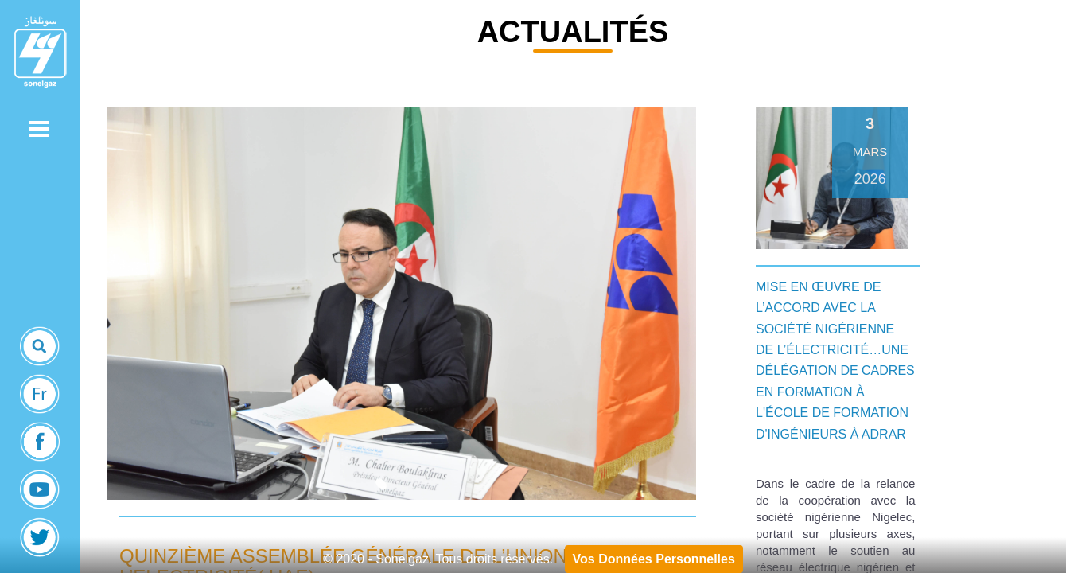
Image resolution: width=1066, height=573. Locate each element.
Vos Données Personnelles (654, 559)
